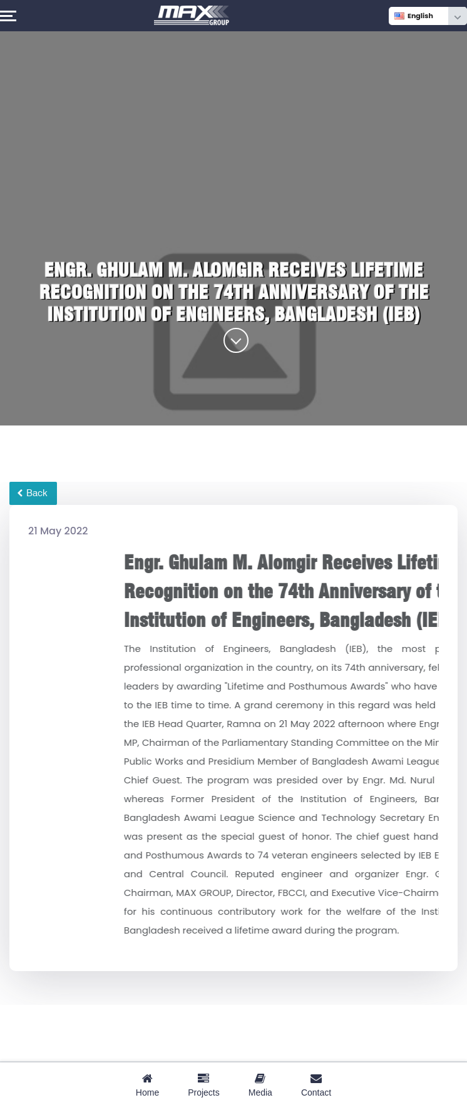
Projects (204, 1085)
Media (260, 1085)
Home (147, 1085)
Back (32, 493)
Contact (316, 1085)
